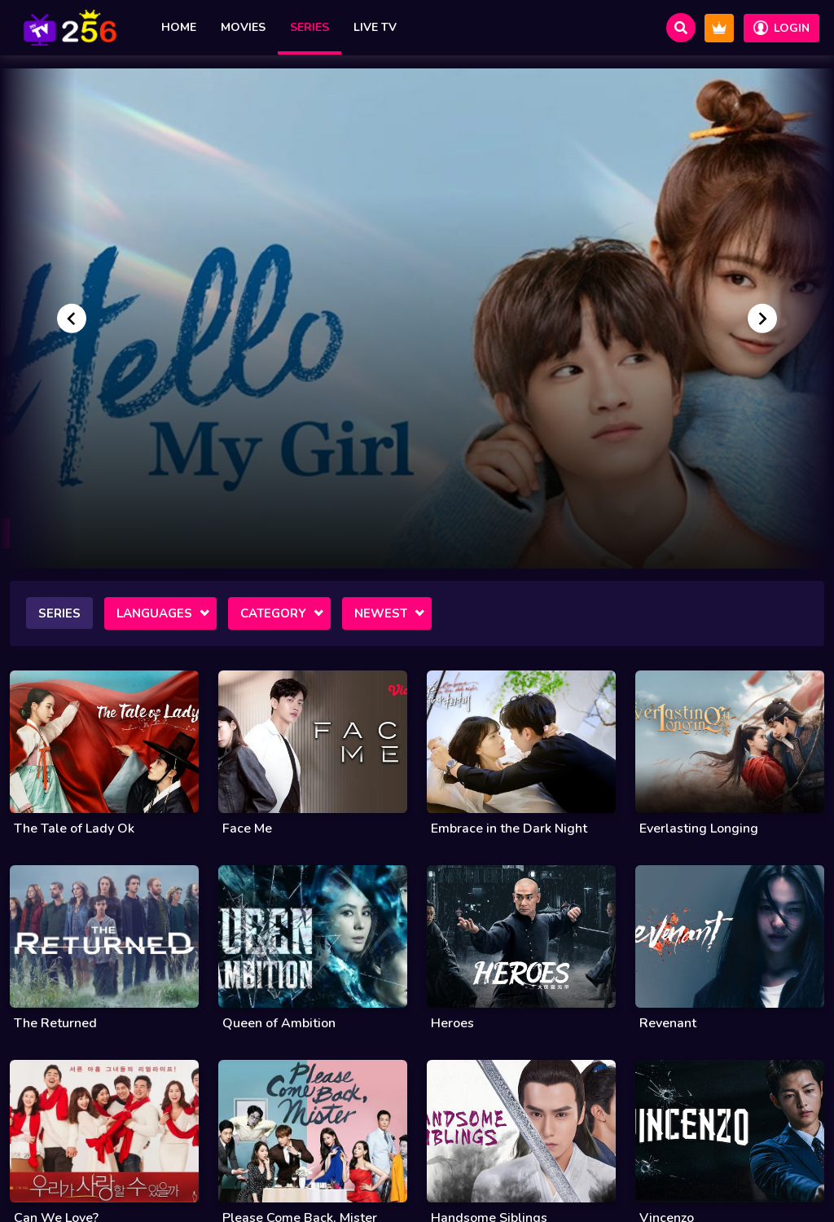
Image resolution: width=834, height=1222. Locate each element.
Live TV (375, 27)
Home (178, 27)
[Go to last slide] (71, 318)
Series (309, 27)
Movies (243, 27)
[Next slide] (762, 318)
